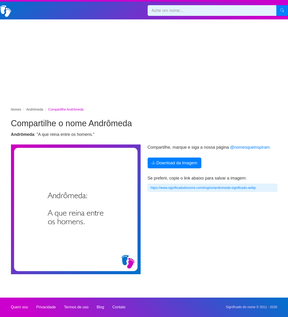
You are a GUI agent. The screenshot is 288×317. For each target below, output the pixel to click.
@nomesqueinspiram (250, 147)
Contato (118, 307)
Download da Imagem (174, 163)
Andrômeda (34, 109)
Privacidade (46, 307)
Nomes (16, 109)
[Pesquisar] (282, 10)
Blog (100, 307)
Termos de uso (76, 307)
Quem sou (19, 307)
